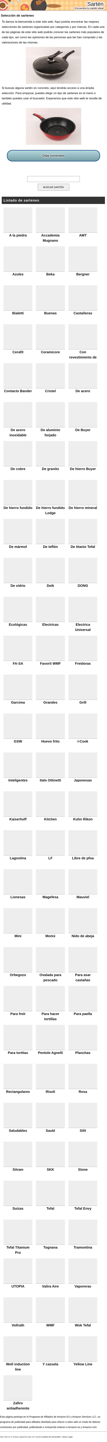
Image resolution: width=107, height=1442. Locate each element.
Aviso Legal (68, 1437)
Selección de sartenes (17, 15)
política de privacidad (51, 1437)
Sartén (95, 4)
